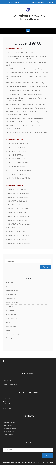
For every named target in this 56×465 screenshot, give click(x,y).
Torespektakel (10, 298)
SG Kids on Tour (11, 294)
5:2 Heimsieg (10, 306)
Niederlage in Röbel (12, 302)
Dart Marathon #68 (12, 291)
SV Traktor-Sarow (9, 462)
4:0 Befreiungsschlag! (12, 334)
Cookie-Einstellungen (47, 462)
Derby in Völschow (11, 283)
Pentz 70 (9, 330)
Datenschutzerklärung (10, 384)
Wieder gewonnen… (12, 314)
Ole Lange (9, 322)
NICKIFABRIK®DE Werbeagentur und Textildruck (28, 462)
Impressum (7, 380)
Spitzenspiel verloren (12, 338)
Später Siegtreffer (11, 318)
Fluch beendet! (10, 287)
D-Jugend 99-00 (28, 43)
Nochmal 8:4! (10, 310)
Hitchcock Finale (11, 326)
